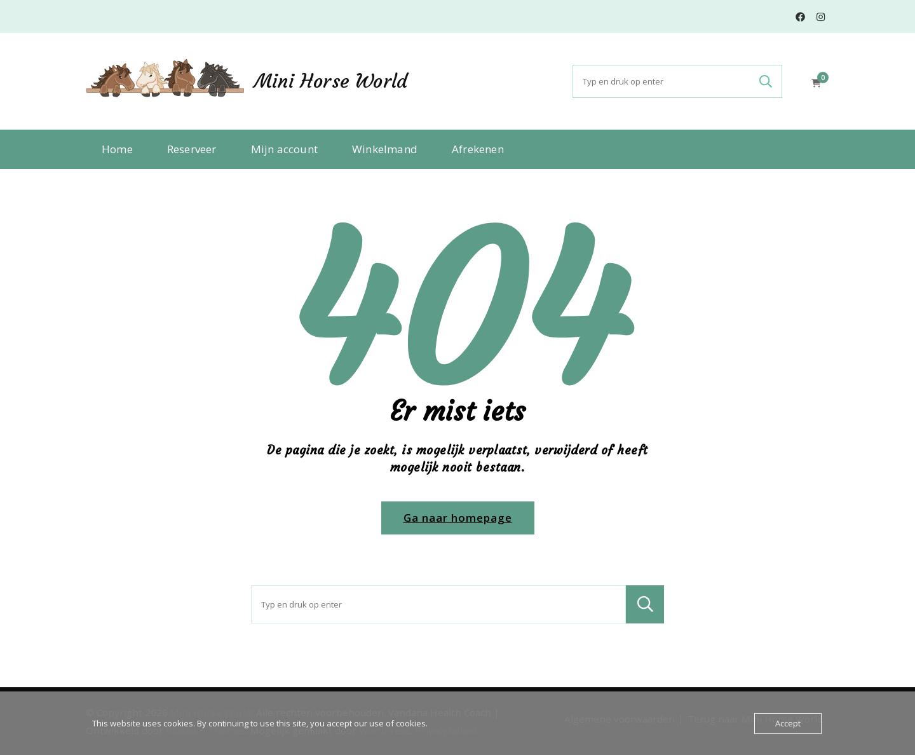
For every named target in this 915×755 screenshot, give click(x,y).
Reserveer (192, 149)
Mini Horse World (330, 81)
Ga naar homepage (457, 517)
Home (117, 149)
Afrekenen (478, 149)
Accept (788, 723)
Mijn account (284, 149)
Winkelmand (384, 149)
